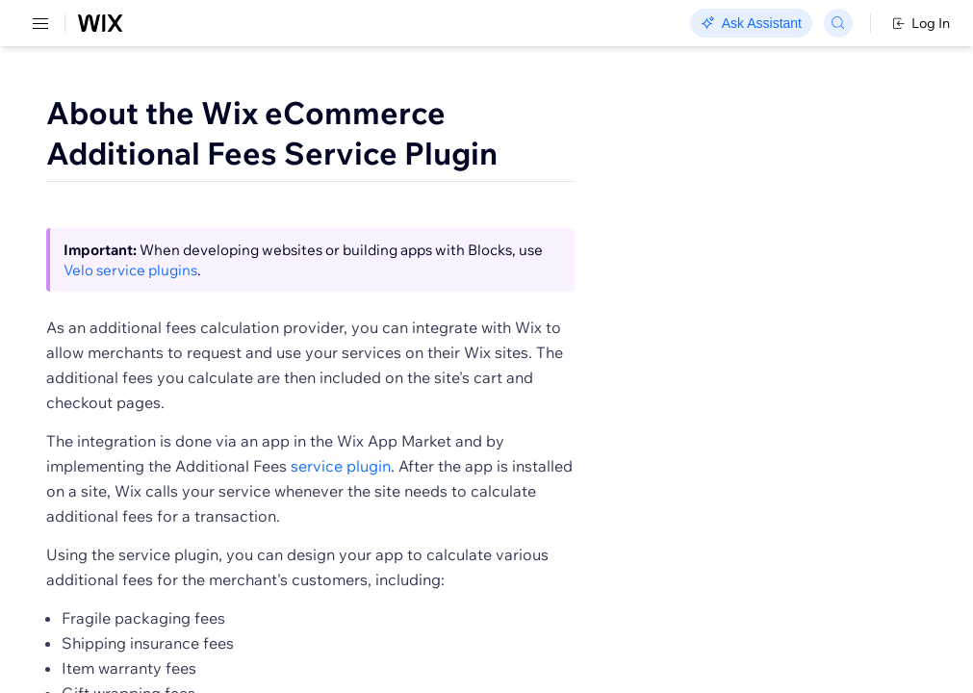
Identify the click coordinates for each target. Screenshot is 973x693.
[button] (388, 261)
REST (71, 112)
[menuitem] (134, 93)
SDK (197, 112)
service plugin (632, 539)
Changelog (664, 24)
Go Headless (416, 24)
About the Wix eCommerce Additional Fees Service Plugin (515, 153)
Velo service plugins (478, 343)
